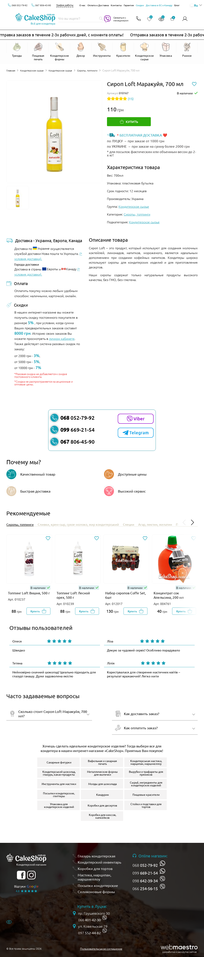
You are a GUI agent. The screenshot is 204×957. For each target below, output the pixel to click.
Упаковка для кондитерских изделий (59, 808)
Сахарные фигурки (59, 764)
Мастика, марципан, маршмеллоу (94, 879)
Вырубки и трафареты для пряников (146, 775)
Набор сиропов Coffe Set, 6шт (125, 597)
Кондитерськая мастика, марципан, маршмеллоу (146, 764)
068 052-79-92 (19, 5)
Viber (136, 418)
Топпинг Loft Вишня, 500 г (29, 595)
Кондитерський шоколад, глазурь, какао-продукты (59, 775)
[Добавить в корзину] (38, 613)
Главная (11, 70)
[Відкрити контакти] (137, 18)
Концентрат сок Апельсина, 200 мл (169, 597)
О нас (82, 5)
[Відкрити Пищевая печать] (38, 52)
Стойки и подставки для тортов (146, 808)
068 (145, 867)
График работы (64, 5)
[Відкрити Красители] (123, 52)
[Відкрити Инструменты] (102, 52)
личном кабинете (62, 337)
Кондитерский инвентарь (99, 864)
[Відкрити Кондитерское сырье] (144, 52)
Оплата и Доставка (98, 5)
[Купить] (130, 122)
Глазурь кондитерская (96, 858)
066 (145, 891)
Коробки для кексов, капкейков (102, 818)
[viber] (162, 881)
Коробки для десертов (102, 808)
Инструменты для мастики (59, 786)
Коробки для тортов (95, 870)
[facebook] (21, 877)
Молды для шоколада (102, 786)
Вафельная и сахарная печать (102, 764)
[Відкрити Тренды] (17, 50)
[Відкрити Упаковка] (166, 52)
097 (89, 935)
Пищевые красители (146, 797)
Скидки (140, 5)
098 (145, 883)
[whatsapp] (162, 865)
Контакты (116, 5)
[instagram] (31, 877)
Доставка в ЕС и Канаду (159, 5)
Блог (176, 5)
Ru (194, 5)
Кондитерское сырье (35, 70)
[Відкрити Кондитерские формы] (59, 52)
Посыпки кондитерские (98, 887)
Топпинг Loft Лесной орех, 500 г (73, 597)
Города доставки (26, 263)
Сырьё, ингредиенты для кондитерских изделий (146, 786)
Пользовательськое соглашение (101, 950)
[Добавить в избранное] (48, 541)
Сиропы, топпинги (96, 70)
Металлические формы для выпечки (102, 775)
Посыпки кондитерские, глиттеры (59, 797)
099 (145, 875)
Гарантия (129, 5)
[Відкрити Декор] (80, 52)
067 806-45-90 (43, 5)
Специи (158, 524)
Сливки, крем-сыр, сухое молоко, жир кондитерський (96, 524)
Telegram (136, 432)
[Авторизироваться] (185, 19)
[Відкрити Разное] (187, 50)
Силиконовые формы (96, 894)
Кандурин (102, 797)
